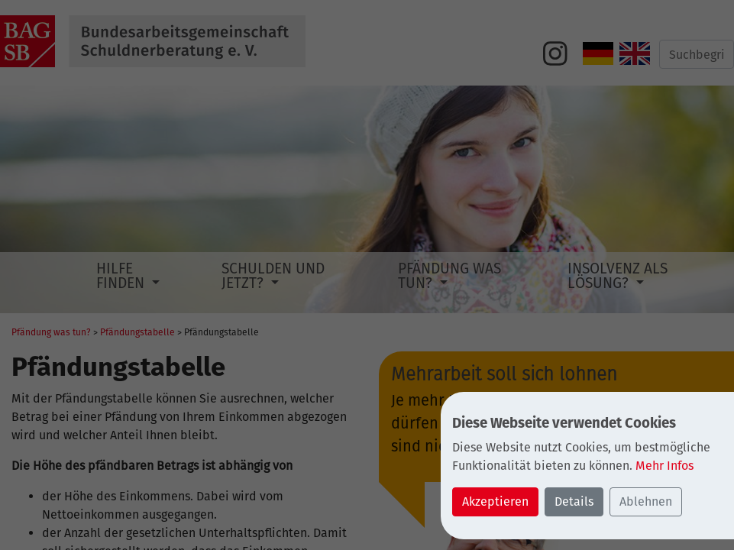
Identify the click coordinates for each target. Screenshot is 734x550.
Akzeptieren (495, 501)
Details (574, 501)
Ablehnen (645, 501)
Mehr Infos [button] (664, 465)
